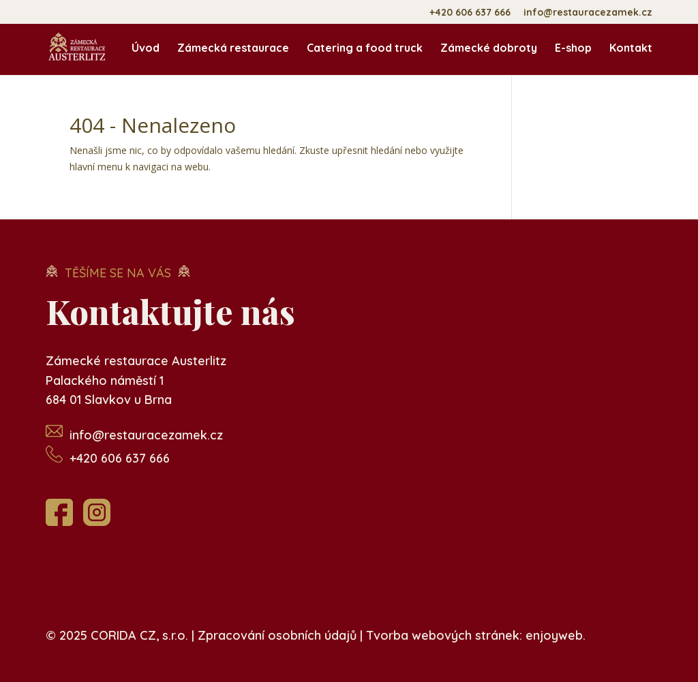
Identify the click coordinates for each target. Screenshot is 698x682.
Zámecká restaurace (233, 49)
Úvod (146, 49)
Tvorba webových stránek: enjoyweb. (476, 635)
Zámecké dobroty (488, 49)
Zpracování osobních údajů (277, 635)
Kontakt (630, 49)
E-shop (573, 49)
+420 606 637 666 (470, 12)
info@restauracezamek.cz (588, 12)
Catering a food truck (365, 49)
